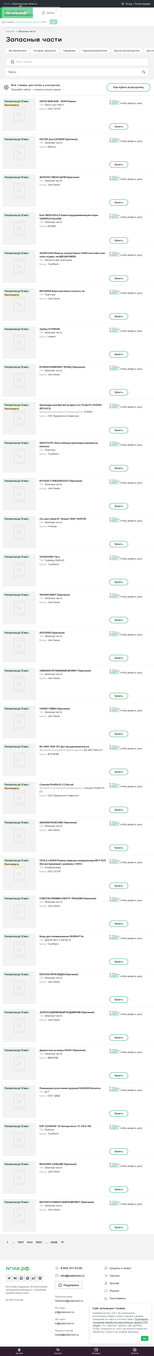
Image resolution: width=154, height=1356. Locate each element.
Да (53, 22)
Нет (44, 22)
